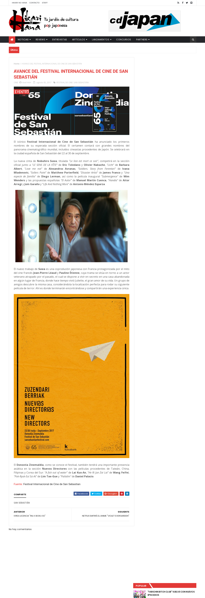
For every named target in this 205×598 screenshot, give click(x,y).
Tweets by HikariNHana (150, 125)
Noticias (23, 39)
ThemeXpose (65, 593)
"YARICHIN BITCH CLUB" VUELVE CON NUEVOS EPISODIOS (171, 67)
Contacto (34, 3)
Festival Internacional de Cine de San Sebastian (51, 483)
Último (153, 106)
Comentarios (181, 106)
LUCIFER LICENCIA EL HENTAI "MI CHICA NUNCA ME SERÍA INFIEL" (172, 80)
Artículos (78, 39)
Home (16, 63)
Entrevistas (59, 39)
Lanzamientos (100, 39)
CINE (16, 82)
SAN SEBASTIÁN (81, 82)
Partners (141, 39)
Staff (45, 3)
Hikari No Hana (19, 3)
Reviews (40, 39)
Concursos (123, 39)
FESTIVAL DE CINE (64, 82)
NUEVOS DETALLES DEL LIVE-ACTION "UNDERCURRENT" (171, 93)
